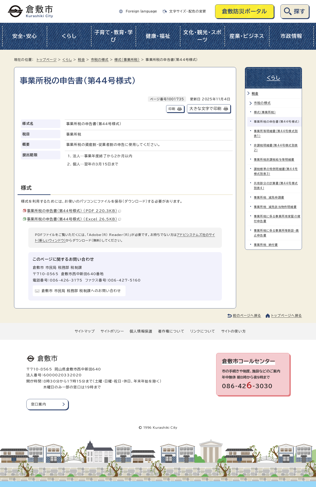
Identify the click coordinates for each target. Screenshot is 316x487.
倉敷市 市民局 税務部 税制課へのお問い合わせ (81, 290)
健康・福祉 (158, 36)
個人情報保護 (141, 331)
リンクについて (202, 331)
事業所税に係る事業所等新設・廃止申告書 (276, 233)
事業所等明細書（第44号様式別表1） (276, 133)
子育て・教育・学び (113, 36)
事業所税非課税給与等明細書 (274, 159)
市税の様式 (100, 59)
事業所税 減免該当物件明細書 (275, 206)
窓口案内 (38, 404)
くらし (69, 36)
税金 (81, 59)
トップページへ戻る (286, 315)
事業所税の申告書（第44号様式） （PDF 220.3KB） (74, 211)
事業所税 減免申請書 (269, 197)
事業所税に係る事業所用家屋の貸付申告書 (277, 219)
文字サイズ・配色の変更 (187, 11)
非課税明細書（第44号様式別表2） (276, 148)
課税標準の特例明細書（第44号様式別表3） (276, 171)
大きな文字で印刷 (205, 108)
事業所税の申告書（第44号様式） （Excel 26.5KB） (74, 219)
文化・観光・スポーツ (202, 36)
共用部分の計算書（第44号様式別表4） (276, 185)
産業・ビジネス (247, 36)
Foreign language (141, 11)
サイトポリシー (112, 331)
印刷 (172, 108)
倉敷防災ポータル (244, 11)
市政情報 (291, 36)
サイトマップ (85, 331)
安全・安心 (24, 36)
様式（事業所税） (127, 59)
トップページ (47, 59)
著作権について (171, 331)
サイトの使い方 (233, 331)
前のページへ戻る (247, 315)
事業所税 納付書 (266, 244)
